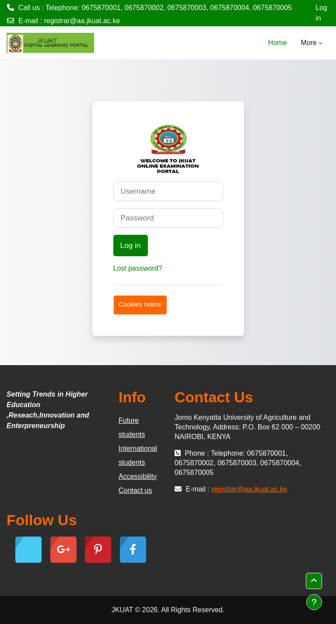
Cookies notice (140, 304)
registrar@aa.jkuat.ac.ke (82, 20)
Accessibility (138, 476)
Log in (321, 13)
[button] (314, 581)
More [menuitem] (309, 42)
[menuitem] (294, 43)
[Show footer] (314, 602)
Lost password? (137, 268)
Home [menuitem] (277, 42)
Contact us (135, 490)
